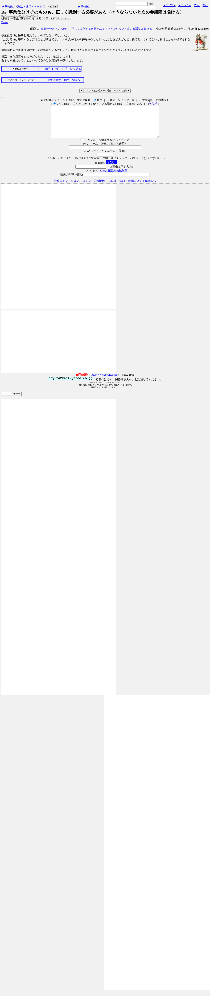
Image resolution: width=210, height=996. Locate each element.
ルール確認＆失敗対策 (113, 176)
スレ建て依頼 (116, 187)
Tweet (4, 22)
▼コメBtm (184, 5)
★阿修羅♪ (8, 6)
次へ (197, 5)
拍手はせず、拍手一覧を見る (63, 68)
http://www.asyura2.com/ (105, 380)
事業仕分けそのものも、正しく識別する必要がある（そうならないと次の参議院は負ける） (98, 28)
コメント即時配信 (94, 187)
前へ (205, 5)
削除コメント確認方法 (142, 187)
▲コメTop (169, 5)
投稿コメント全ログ (66, 187)
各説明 (153, 103)
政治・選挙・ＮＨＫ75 (31, 6)
